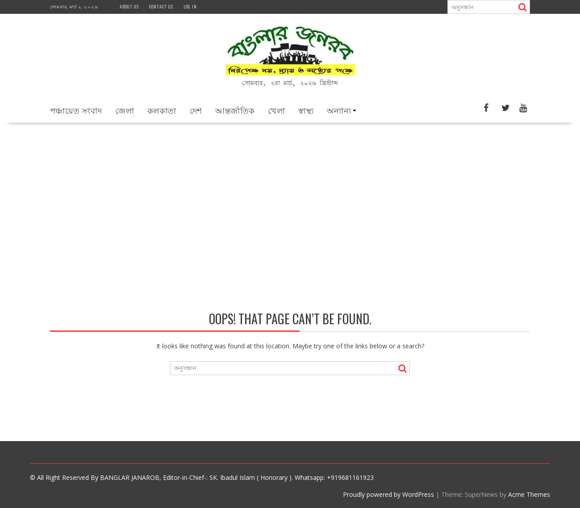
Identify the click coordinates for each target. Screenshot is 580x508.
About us (129, 6)
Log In (190, 6)
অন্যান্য (339, 110)
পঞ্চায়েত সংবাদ (76, 110)
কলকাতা (161, 110)
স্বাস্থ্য (305, 110)
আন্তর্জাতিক (235, 110)
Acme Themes (529, 494)
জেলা (124, 110)
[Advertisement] (290, 189)
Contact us (161, 6)
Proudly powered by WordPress (388, 494)
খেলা (276, 110)
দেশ (196, 110)
